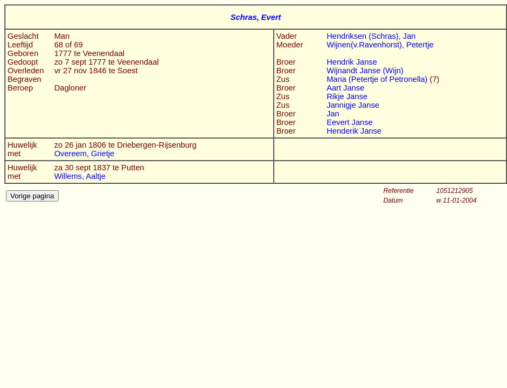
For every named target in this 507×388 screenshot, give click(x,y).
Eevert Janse (350, 122)
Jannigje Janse (353, 105)
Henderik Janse (354, 131)
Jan (333, 113)
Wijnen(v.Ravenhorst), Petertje (380, 44)
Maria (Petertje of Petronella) (378, 79)
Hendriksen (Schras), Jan (371, 36)
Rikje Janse (347, 96)
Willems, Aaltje (80, 176)
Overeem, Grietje (84, 153)
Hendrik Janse (352, 62)
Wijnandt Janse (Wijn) (365, 70)
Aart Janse (345, 88)
